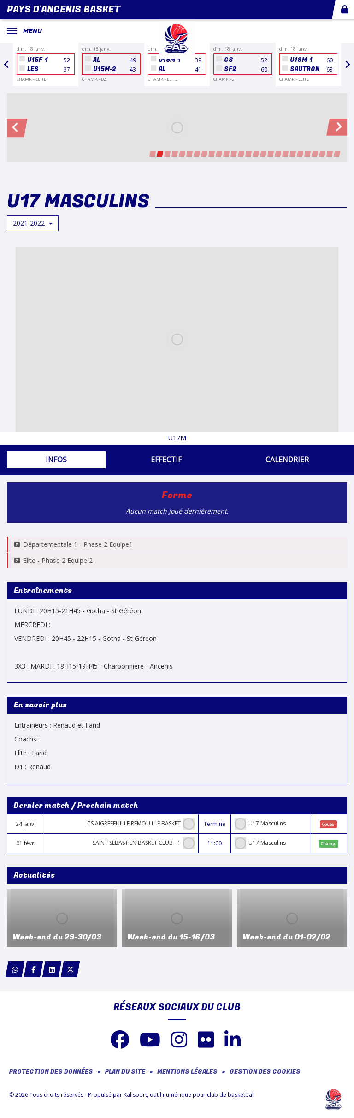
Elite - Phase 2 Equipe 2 (53, 560)
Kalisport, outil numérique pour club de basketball (189, 1095)
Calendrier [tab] (287, 460)
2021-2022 (33, 223)
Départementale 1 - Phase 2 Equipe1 (73, 544)
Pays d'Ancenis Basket (63, 9)
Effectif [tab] (166, 460)
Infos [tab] (56, 460)
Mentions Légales (187, 1072)
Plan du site (125, 1072)
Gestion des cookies (265, 1072)
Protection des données (51, 1072)
